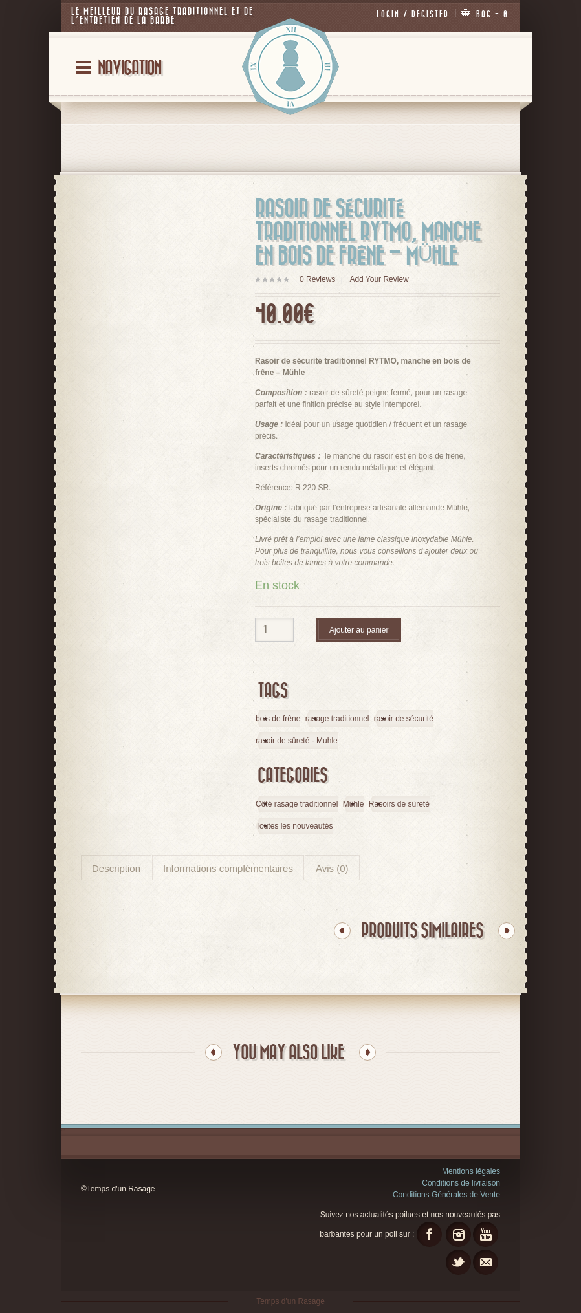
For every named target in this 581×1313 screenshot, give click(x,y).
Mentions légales (471, 1170)
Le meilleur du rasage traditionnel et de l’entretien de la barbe (161, 16)
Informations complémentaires (228, 868)
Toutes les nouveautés (294, 825)
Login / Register (413, 14)
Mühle (353, 803)
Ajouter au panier (358, 629)
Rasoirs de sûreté (399, 803)
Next (506, 930)
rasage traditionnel (337, 718)
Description (116, 868)
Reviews (317, 278)
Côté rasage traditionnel (297, 803)
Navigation (129, 67)
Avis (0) (332, 868)
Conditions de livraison (461, 1182)
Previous (342, 930)
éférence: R (281, 487)
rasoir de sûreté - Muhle (297, 740)
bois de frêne (278, 718)
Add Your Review (378, 278)
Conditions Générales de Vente (446, 1194)
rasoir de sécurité (403, 718)
